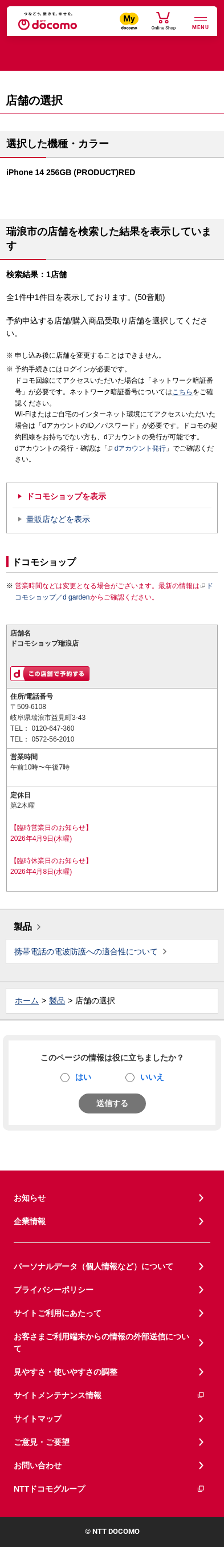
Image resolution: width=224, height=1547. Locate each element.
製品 (23, 927)
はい (83, 1077)
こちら (182, 392)
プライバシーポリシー (53, 1289)
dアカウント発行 (137, 449)
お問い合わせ (38, 1465)
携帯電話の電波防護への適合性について (86, 951)
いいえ (152, 1077)
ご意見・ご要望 (42, 1442)
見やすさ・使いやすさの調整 (65, 1371)
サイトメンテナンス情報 (109, 1395)
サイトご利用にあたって (57, 1313)
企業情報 (30, 1221)
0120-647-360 (52, 728)
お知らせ (30, 1197)
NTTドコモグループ (109, 1489)
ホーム (27, 1000)
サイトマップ (38, 1418)
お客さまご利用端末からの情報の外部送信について (101, 1342)
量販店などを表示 (58, 519)
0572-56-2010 (52, 739)
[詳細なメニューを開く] (200, 22)
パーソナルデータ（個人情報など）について (93, 1266)
